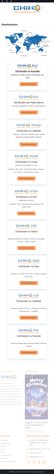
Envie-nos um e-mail (31, 84)
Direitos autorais (15, 472)
